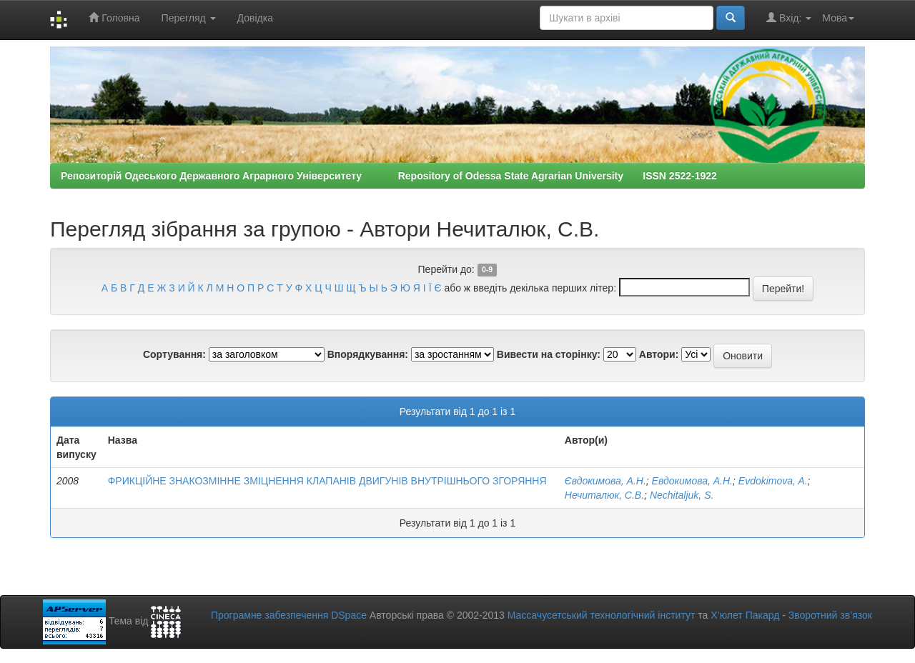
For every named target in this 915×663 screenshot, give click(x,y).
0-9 (487, 270)
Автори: (659, 354)
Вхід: (788, 17)
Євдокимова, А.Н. (605, 481)
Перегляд (189, 18)
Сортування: (174, 354)
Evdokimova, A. (773, 481)
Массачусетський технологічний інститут (602, 615)
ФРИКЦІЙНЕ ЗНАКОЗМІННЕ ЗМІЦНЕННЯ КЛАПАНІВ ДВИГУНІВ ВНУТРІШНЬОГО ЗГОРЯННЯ (327, 481)
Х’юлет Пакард (745, 615)
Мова (838, 18)
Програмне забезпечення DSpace (289, 615)
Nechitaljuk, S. (681, 495)
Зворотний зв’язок (830, 615)
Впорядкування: (367, 354)
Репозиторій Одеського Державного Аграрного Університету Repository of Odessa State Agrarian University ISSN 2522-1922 (389, 175)
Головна (114, 17)
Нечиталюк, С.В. (604, 495)
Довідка (255, 18)
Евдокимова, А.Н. (692, 481)
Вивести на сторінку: (548, 354)
